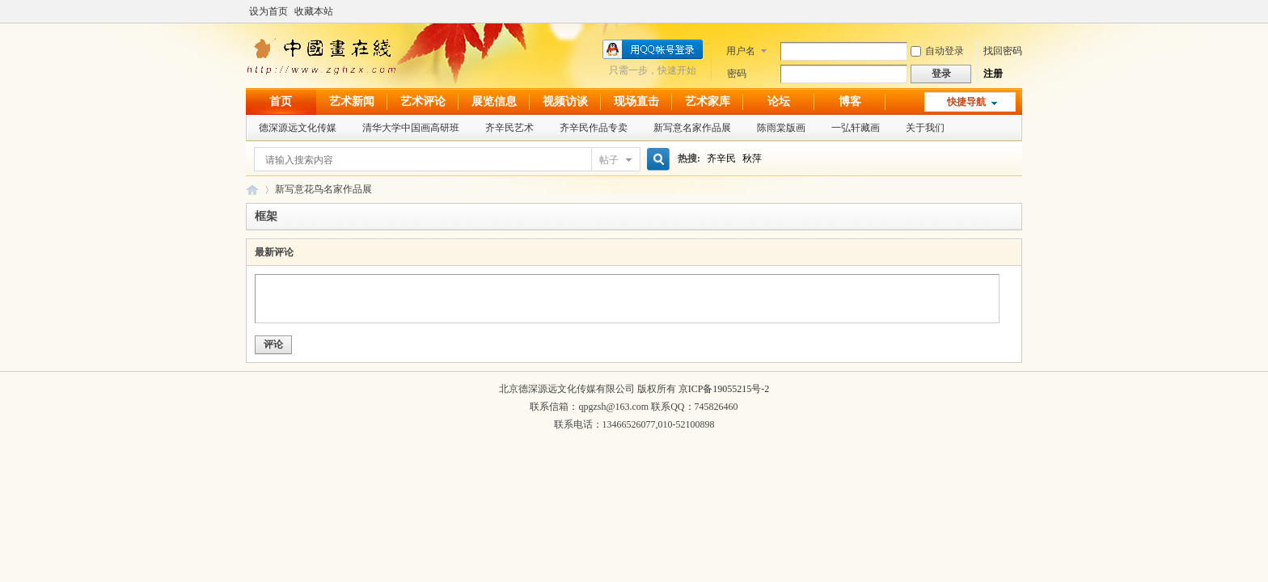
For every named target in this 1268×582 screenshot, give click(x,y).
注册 (993, 73)
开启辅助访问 (1018, 11)
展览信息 (494, 101)
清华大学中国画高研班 (410, 127)
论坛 (778, 101)
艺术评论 (423, 101)
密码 (736, 73)
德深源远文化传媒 (297, 127)
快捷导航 (966, 102)
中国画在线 (252, 189)
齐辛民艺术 (509, 127)
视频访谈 (565, 101)
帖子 (609, 160)
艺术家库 (707, 101)
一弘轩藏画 (855, 127)
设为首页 (268, 11)
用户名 (740, 51)
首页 (280, 101)
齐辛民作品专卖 (594, 127)
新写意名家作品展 (692, 127)
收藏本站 (313, 11)
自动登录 (937, 51)
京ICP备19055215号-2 (724, 388)
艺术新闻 (351, 101)
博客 (850, 101)
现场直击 (636, 101)
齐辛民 (721, 158)
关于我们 (925, 127)
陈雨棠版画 (781, 127)
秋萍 (752, 158)
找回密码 (1002, 51)
